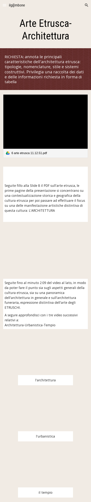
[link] (45, 126)
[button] (4, 5)
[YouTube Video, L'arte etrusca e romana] (45, 250)
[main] (45, 30)
